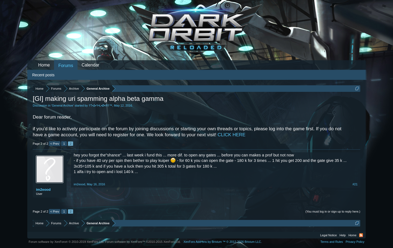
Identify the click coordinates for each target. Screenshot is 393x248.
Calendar (90, 65)
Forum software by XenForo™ (143, 241)
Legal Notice (328, 235)
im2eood (43, 189)
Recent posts (43, 75)
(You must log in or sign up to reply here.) (332, 211)
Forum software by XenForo (66, 241)
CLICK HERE (231, 134)
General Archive (62, 105)
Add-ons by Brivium (222, 241)
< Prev (54, 143)
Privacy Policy (355, 241)
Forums (65, 65)
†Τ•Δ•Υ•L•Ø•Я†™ (100, 105)
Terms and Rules (331, 241)
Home (44, 65)
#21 (355, 184)
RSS (361, 235)
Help (343, 235)
